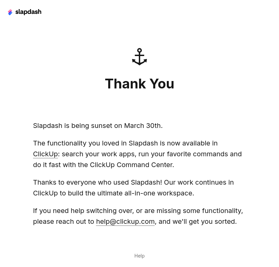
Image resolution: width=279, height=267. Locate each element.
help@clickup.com (125, 221)
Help (139, 256)
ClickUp (45, 154)
